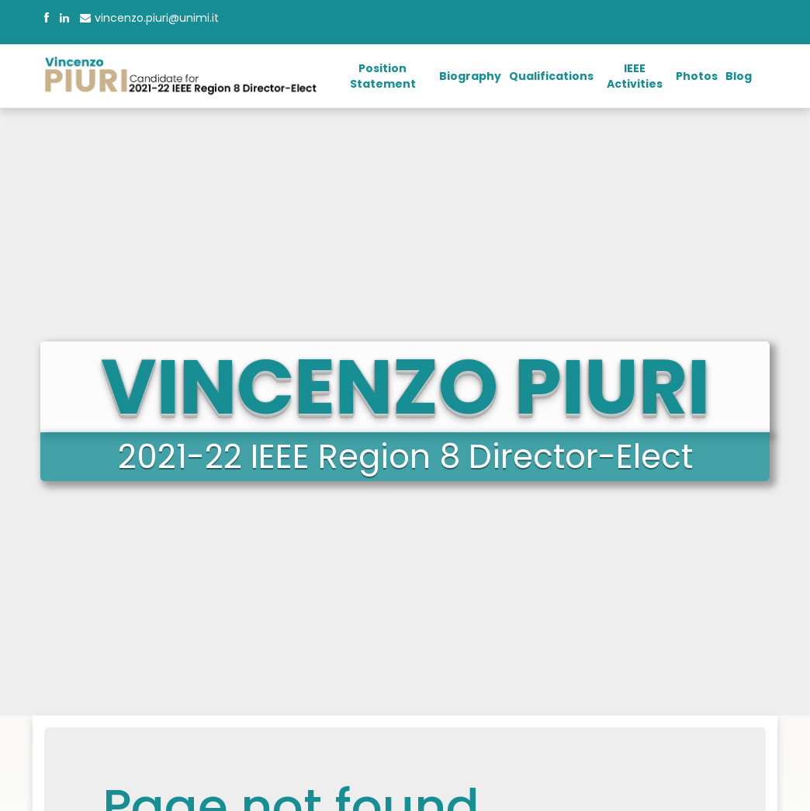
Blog (738, 76)
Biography (470, 76)
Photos (697, 76)
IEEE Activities (635, 76)
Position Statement (383, 76)
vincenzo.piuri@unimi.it (149, 18)
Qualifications (551, 76)
